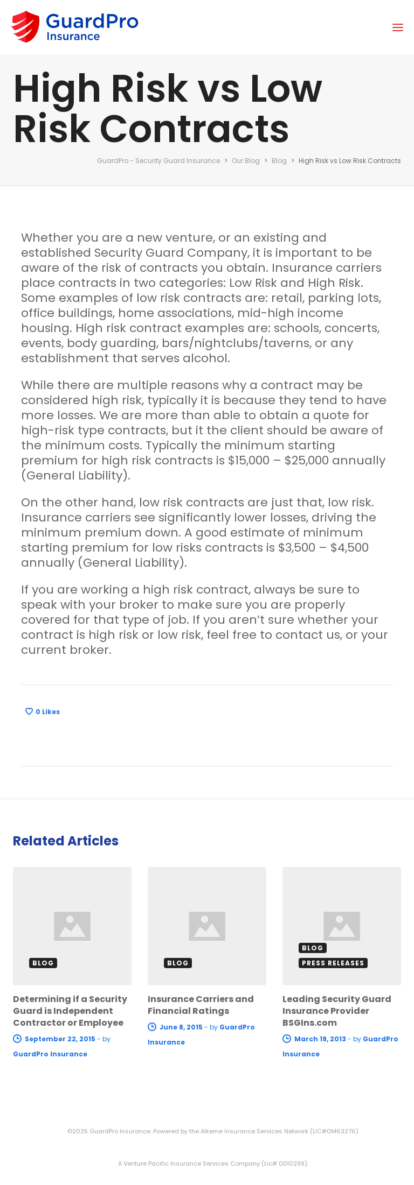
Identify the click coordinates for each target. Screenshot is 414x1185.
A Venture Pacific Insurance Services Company (189, 1163)
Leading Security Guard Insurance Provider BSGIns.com (336, 1011)
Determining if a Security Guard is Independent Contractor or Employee (70, 1011)
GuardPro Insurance (50, 1054)
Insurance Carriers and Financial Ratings (201, 1005)
